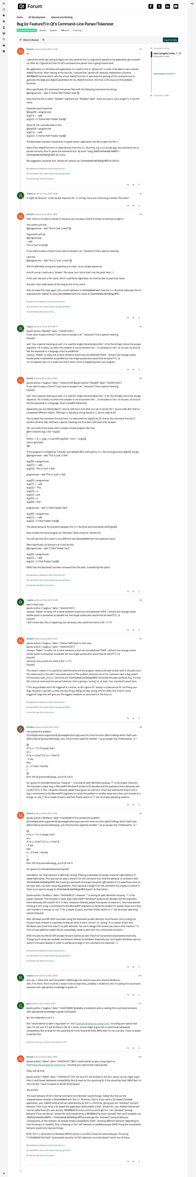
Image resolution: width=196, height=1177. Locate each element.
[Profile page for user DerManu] (20, 729)
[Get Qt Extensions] (4, 45)
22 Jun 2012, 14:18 (49, 49)
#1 (141, 49)
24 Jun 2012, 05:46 (50, 975)
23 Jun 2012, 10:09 (49, 378)
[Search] (4, 39)
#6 (141, 599)
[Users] (4, 27)
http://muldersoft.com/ (56, 168)
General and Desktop (26, 30)
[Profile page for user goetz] (20, 1005)
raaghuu (30, 193)
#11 (140, 1003)
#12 (140, 1056)
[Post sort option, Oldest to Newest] (29, 39)
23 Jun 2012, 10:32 (49, 638)
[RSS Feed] (43, 39)
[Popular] (4, 21)
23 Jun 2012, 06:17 (50, 326)
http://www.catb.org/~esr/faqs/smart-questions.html (47, 1042)
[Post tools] (139, 184)
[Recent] (4, 9)
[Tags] (4, 15)
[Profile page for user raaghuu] (20, 195)
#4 (141, 326)
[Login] (192, 3)
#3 (141, 214)
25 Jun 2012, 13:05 (49, 1056)
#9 (141, 813)
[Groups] (4, 33)
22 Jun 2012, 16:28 (50, 193)
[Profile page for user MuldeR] (20, 51)
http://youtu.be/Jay (47, 178)
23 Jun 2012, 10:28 (50, 599)
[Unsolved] (4, 51)
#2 (141, 193)
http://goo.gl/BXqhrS (62, 173)
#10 (140, 975)
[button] (4, 1173)
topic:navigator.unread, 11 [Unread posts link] (164, 73)
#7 (141, 638)
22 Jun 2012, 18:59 (49, 214)
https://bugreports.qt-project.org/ (92, 1023)
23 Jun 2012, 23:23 (50, 727)
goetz (29, 1003)
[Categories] (4, 3)
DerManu (30, 727)
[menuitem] (192, 3)
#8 (141, 727)
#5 (141, 378)
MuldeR (30, 49)
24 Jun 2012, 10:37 (47, 1003)
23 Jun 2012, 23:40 (49, 813)
